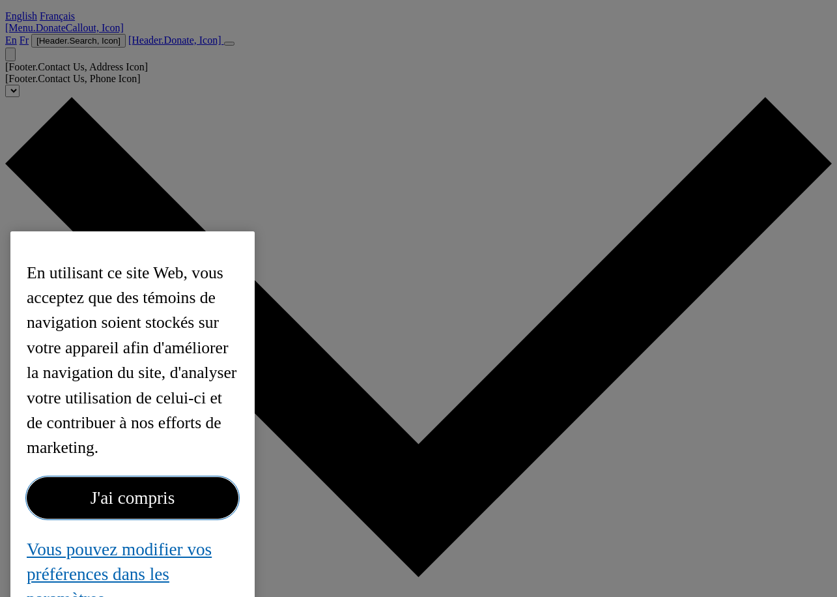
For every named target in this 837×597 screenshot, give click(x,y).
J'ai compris (133, 505)
